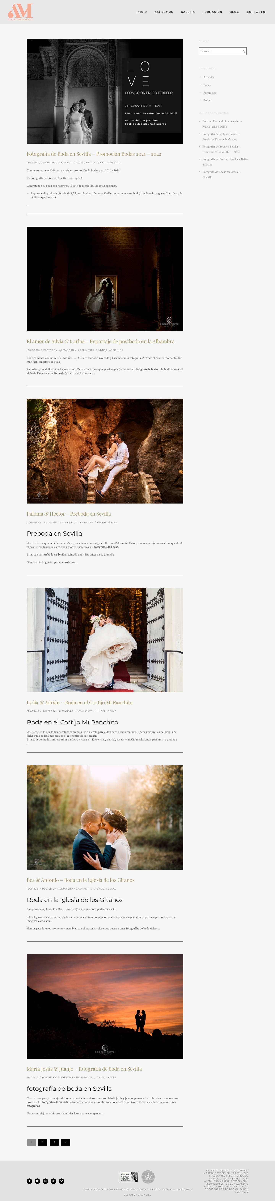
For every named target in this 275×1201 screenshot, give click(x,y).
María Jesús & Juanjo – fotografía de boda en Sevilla (84, 1068)
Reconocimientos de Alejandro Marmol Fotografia (226, 1185)
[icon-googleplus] (54, 1181)
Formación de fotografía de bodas (226, 1187)
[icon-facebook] (30, 1181)
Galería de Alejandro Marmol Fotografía (226, 1179)
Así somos (164, 11)
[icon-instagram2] (46, 1181)
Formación (212, 11)
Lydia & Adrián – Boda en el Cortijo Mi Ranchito (80, 702)
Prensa (207, 100)
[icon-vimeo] (61, 1181)
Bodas (112, 522)
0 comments (84, 162)
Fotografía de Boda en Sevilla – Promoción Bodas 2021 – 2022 (94, 153)
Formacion (209, 93)
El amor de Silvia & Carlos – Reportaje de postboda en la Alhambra (101, 341)
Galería (188, 11)
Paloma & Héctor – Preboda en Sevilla (69, 513)
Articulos (114, 162)
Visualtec (144, 1195)
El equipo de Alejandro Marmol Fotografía (226, 1171)
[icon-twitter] (38, 1181)
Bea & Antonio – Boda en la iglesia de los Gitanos (81, 880)
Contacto (256, 11)
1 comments (84, 711)
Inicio (142, 11)
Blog (234, 11)
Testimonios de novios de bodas (228, 1177)
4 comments (86, 350)
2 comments (84, 888)
